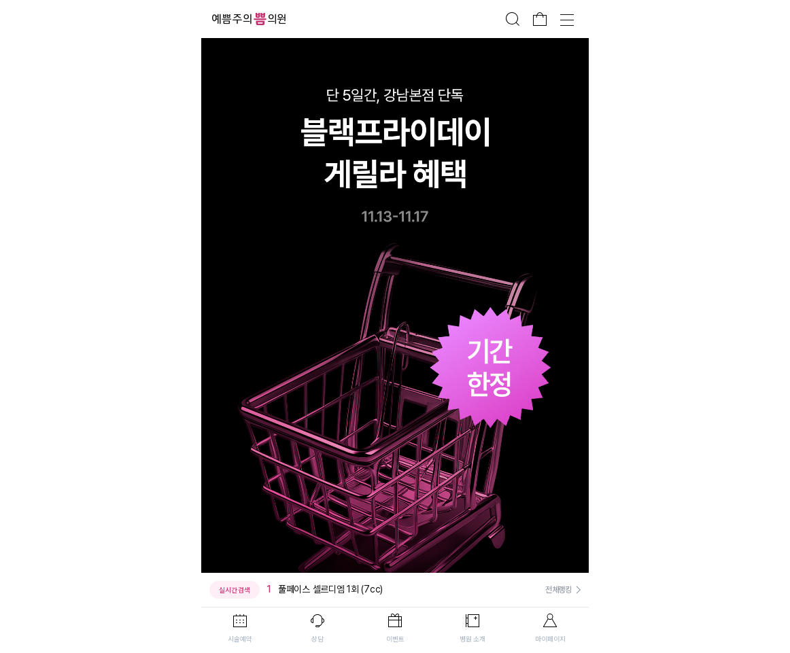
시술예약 (240, 639)
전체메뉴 (567, 19)
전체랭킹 (558, 590)
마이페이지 (550, 639)
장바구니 (540, 19)
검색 (512, 19)
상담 (317, 639)
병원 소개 (472, 639)
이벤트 (395, 639)
